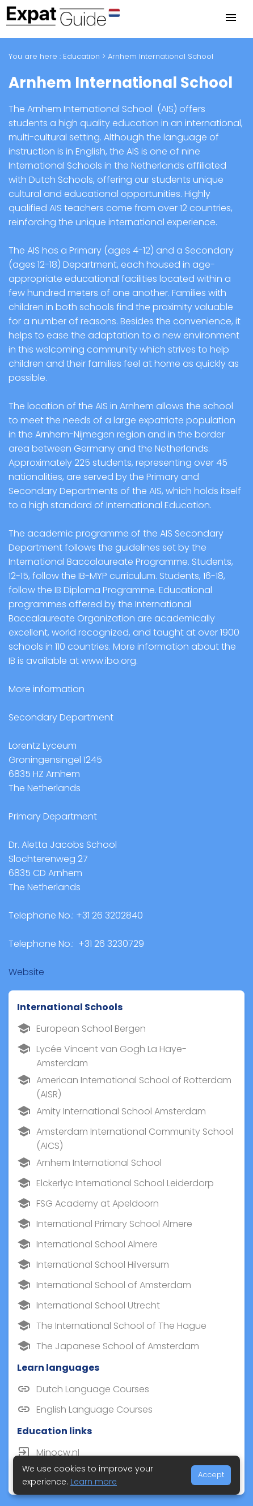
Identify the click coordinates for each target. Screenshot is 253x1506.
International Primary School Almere (114, 1223)
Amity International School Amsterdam (121, 1111)
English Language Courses (94, 1409)
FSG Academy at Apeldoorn (97, 1203)
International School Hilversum (102, 1264)
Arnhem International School (99, 1162)
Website (26, 972)
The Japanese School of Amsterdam (117, 1346)
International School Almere (97, 1244)
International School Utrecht (98, 1305)
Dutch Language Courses (92, 1389)
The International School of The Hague (121, 1325)
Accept (211, 1474)
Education (81, 56)
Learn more (93, 1481)
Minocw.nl (57, 1452)
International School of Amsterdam (113, 1285)
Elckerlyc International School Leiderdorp (125, 1183)
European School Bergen (91, 1028)
